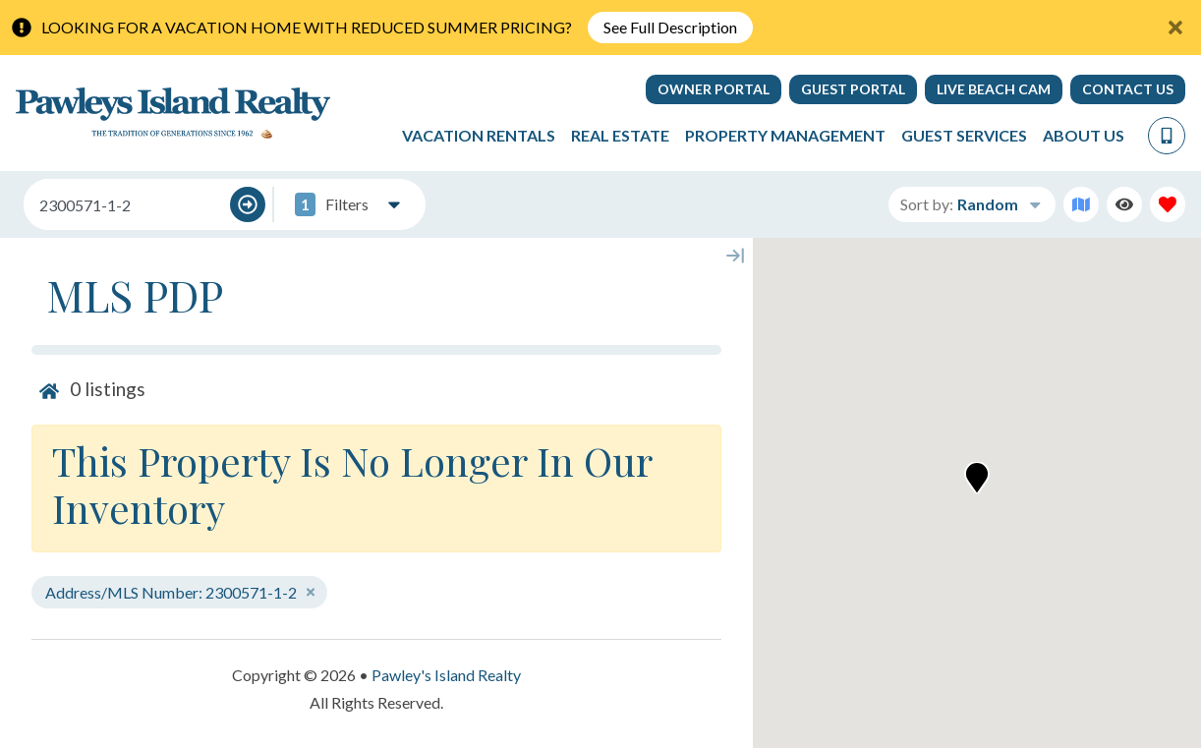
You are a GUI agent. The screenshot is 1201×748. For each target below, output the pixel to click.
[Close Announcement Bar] (1175, 27)
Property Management (785, 135)
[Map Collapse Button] (735, 255)
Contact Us (1127, 89)
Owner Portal (714, 89)
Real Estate (620, 135)
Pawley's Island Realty (446, 674)
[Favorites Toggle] (1167, 204)
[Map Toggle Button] (1081, 204)
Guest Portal (853, 89)
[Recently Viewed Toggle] (1124, 204)
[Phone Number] (1166, 135)
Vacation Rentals (478, 135)
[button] (977, 477)
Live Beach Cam (994, 89)
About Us (1083, 135)
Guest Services (964, 135)
